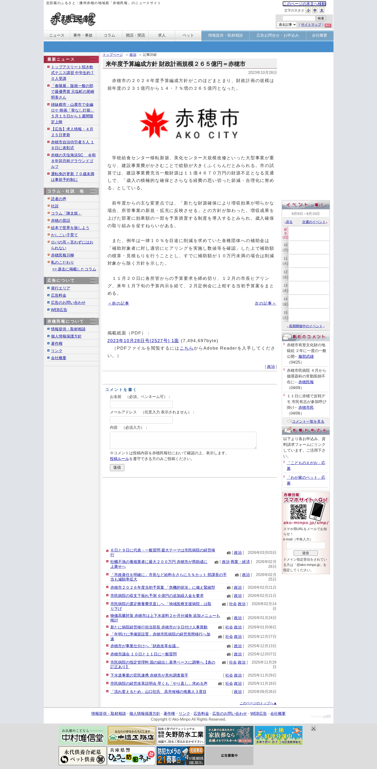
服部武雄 (306, 356)
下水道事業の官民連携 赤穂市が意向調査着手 (149, 675)
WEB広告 (59, 310)
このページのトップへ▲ (258, 703)
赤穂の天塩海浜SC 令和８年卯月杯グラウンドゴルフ (73, 161)
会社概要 (58, 358)
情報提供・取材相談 (68, 329)
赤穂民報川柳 (62, 255)
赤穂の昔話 (60, 220)
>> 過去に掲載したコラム (74, 269)
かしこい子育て (64, 235)
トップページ (113, 55)
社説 (55, 206)
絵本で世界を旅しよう (70, 228)
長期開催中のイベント (306, 326)
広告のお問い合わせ (68, 303)
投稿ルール (119, 459)
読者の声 (58, 199)
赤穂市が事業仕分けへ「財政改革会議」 (145, 646)
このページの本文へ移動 (304, 4)
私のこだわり (62, 262)
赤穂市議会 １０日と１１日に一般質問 (143, 654)
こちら (187, 348)
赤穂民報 (306, 382)
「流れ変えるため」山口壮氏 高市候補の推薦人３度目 (158, 692)
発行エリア (60, 288)
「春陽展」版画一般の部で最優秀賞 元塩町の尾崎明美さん (72, 91)
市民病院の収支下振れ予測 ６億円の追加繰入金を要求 (157, 596)
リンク (57, 351)
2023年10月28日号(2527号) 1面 (143, 340)
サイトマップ (311, 24)
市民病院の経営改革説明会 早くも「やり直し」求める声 (158, 683)
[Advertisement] (190, 512)
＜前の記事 (118, 303)
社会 (233, 604)
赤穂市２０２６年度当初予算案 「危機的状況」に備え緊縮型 (162, 587)
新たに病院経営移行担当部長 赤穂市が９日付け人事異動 (158, 627)
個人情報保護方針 (66, 336)
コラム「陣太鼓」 (66, 213)
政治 (133, 55)
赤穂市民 (306, 407)
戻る (288, 222)
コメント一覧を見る (305, 421)
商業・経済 (240, 562)
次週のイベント (315, 222)
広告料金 (58, 295)
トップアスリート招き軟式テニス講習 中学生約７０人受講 (72, 73)
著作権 (57, 343)
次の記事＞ (265, 303)
